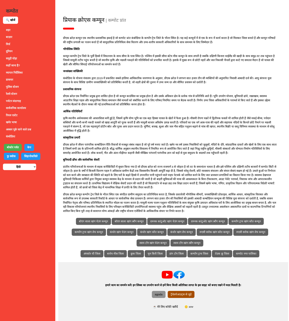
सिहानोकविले (30, 156)
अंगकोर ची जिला (94, 253)
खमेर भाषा (11, 122)
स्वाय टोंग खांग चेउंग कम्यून (155, 242)
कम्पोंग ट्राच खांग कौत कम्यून (248, 221)
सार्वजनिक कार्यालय (16, 108)
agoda (161, 294)
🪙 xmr (191, 306)
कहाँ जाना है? (13, 65)
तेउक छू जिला (224, 253)
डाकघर (9, 79)
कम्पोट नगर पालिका (248, 253)
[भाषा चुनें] (19, 167)
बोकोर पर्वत (13, 147)
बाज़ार (9, 37)
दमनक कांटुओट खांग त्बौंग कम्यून (210, 221)
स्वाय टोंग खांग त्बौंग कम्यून (189, 242)
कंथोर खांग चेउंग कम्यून (124, 232)
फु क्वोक (11, 156)
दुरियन (9, 51)
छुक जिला (138, 253)
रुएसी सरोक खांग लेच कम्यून (253, 232)
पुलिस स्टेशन (12, 86)
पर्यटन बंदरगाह (13, 101)
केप (29, 147)
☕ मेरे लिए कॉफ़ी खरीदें (167, 306)
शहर (8, 30)
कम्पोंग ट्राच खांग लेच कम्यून (91, 232)
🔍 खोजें (10, 20)
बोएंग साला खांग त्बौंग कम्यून (131, 221)
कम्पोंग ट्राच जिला (201, 253)
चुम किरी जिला (157, 253)
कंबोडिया (10, 136)
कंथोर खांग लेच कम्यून (184, 232)
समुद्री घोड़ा (11, 58)
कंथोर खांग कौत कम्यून (154, 232)
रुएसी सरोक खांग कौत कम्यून (217, 232)
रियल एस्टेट (12, 115)
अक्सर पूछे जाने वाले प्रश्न (18, 129)
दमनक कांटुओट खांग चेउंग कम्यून (169, 221)
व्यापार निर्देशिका (14, 72)
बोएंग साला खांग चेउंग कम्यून (95, 221)
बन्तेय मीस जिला (117, 253)
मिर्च (8, 44)
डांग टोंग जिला (179, 253)
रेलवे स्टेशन (11, 93)
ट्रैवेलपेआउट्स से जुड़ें (183, 294)
